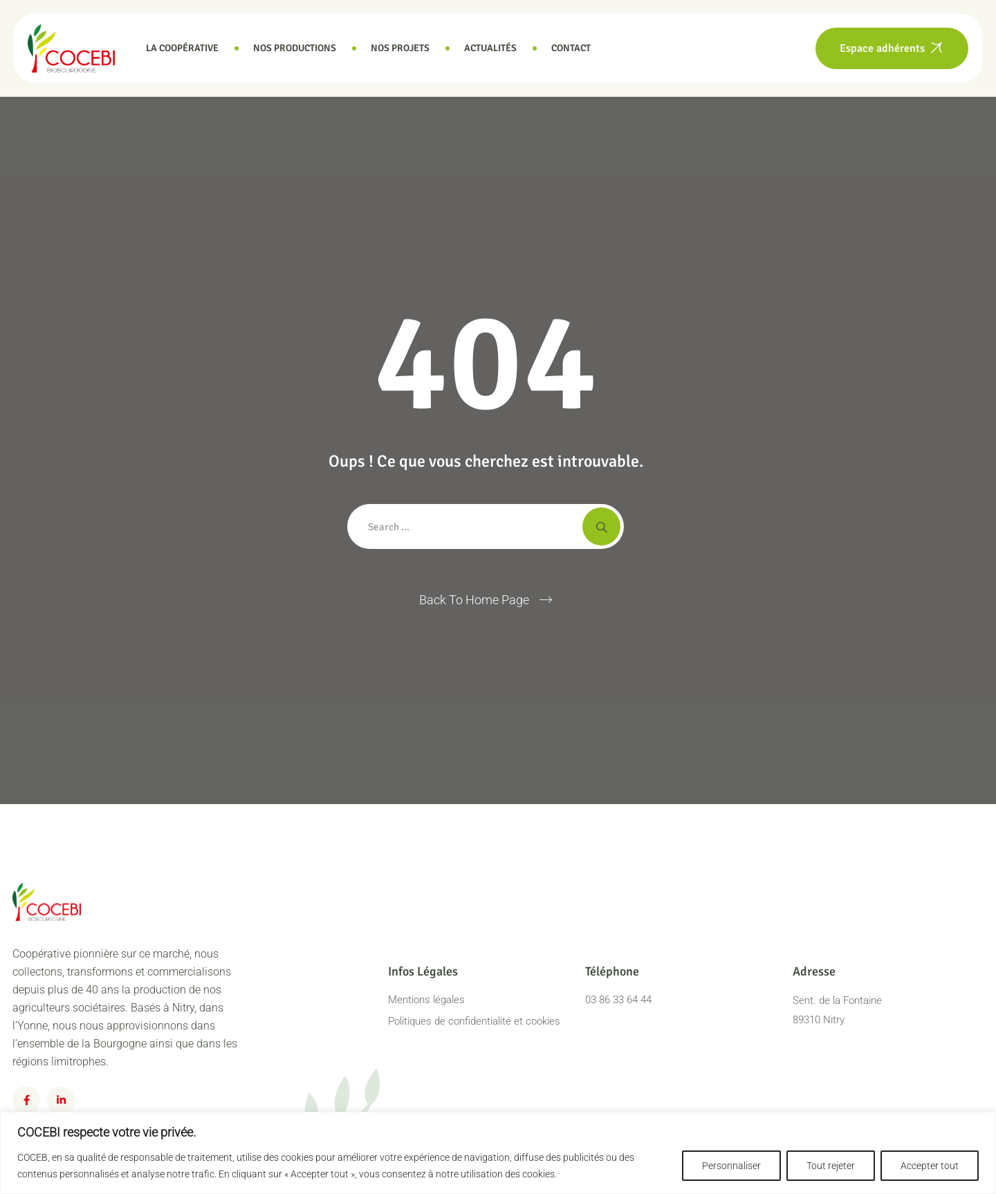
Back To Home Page (474, 600)
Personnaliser (731, 1165)
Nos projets (400, 48)
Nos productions (294, 48)
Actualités (490, 48)
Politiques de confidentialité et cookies (474, 1021)
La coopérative (182, 48)
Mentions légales (426, 1000)
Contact (571, 48)
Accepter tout (930, 1165)
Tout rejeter (830, 1165)
